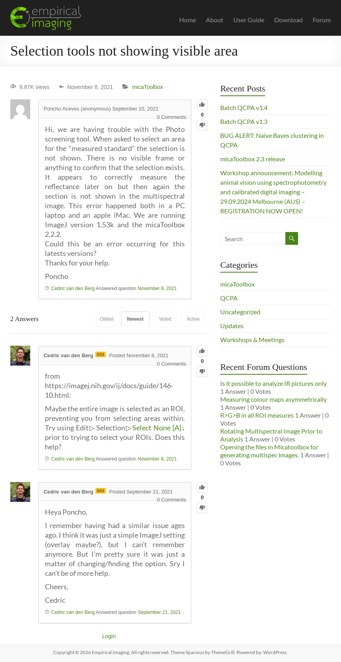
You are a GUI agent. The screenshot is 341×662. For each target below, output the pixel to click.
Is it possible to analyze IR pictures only (273, 383)
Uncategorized (240, 312)
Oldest (103, 319)
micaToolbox (147, 87)
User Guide (248, 19)
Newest (133, 319)
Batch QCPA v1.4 (243, 107)
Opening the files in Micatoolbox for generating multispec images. (269, 451)
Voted (164, 319)
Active (193, 319)
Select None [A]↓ (158, 427)
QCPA (229, 298)
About (214, 19)
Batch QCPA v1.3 (243, 121)
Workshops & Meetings (252, 339)
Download (288, 19)
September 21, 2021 (159, 612)
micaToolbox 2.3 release (252, 159)
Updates (232, 325)
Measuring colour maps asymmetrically (273, 399)
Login (109, 636)
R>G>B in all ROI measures (257, 415)
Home (187, 19)
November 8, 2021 (157, 288)
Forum (322, 19)
